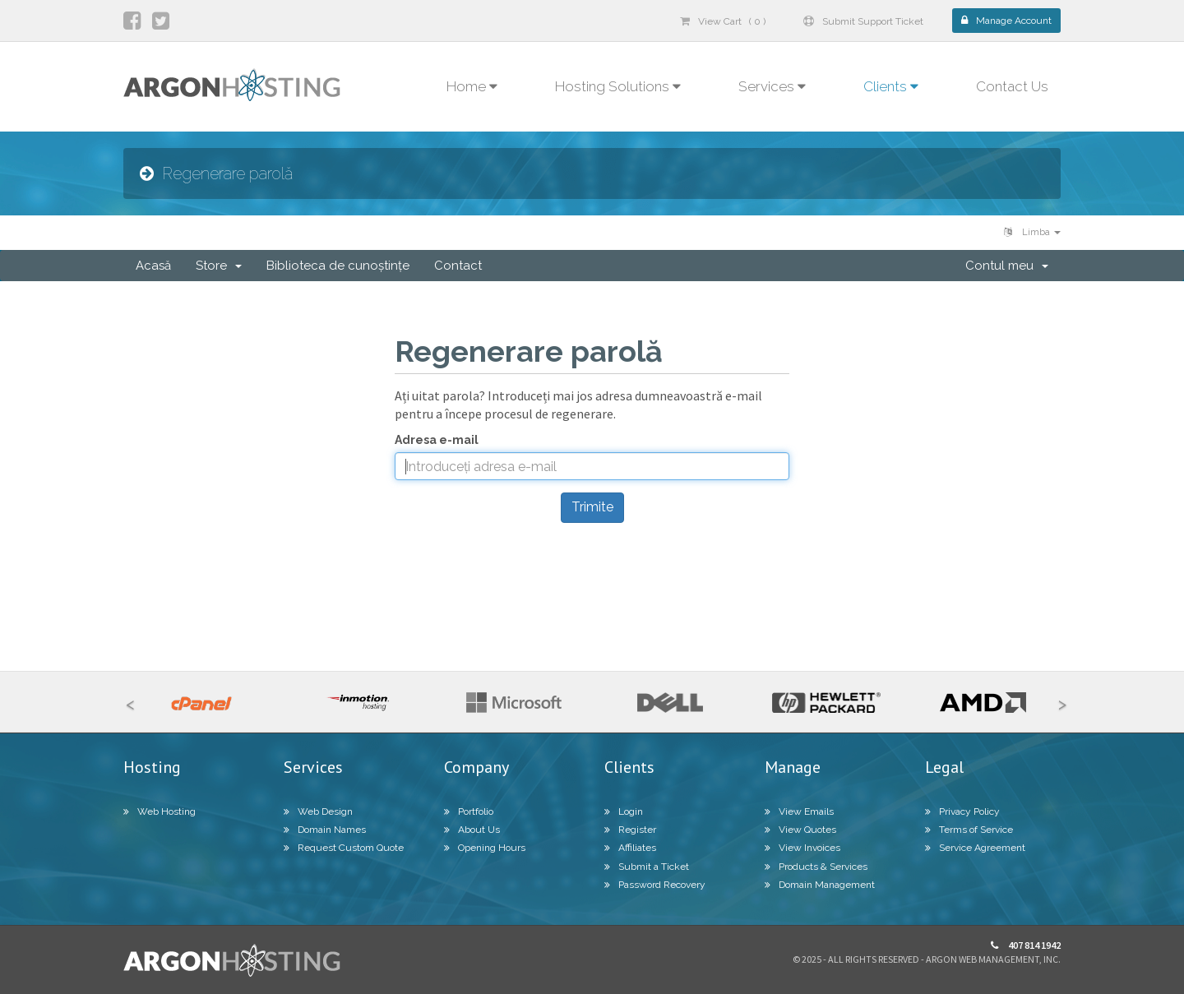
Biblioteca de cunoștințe (337, 265)
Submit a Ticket (646, 866)
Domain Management (820, 884)
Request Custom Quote (344, 847)
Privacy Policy (962, 811)
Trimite (592, 507)
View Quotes (800, 829)
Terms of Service (969, 829)
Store (219, 265)
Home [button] (471, 86)
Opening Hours (484, 847)
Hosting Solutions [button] (618, 86)
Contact (458, 265)
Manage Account (1006, 20)
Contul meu (1006, 265)
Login (623, 811)
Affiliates (630, 847)
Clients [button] (890, 86)
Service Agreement (975, 847)
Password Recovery (654, 884)
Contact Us (1012, 86)
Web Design (318, 811)
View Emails (799, 811)
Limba (1032, 232)
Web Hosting (159, 811)
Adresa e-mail (437, 439)
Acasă (153, 265)
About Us (472, 829)
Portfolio (468, 811)
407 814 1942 (1026, 945)
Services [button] (772, 86)
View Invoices (802, 847)
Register (630, 829)
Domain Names (325, 829)
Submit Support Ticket (863, 21)
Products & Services (816, 866)
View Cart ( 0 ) (722, 21)
